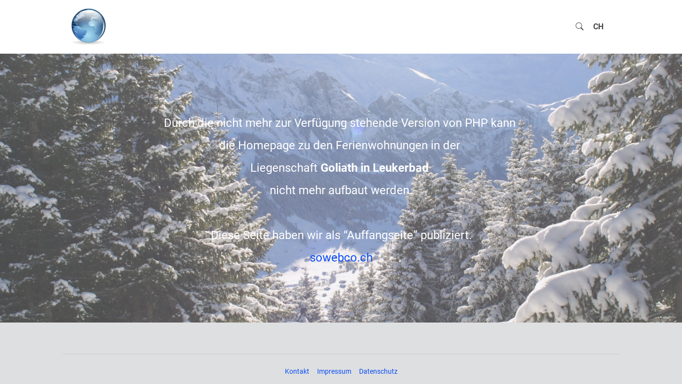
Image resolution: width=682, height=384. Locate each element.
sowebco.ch (341, 257)
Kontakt (297, 371)
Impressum (334, 371)
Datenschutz (378, 371)
